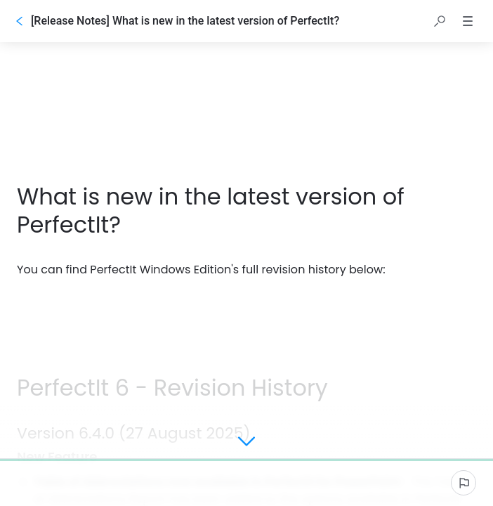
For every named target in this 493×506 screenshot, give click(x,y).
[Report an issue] (463, 482)
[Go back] (19, 21)
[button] (439, 21)
